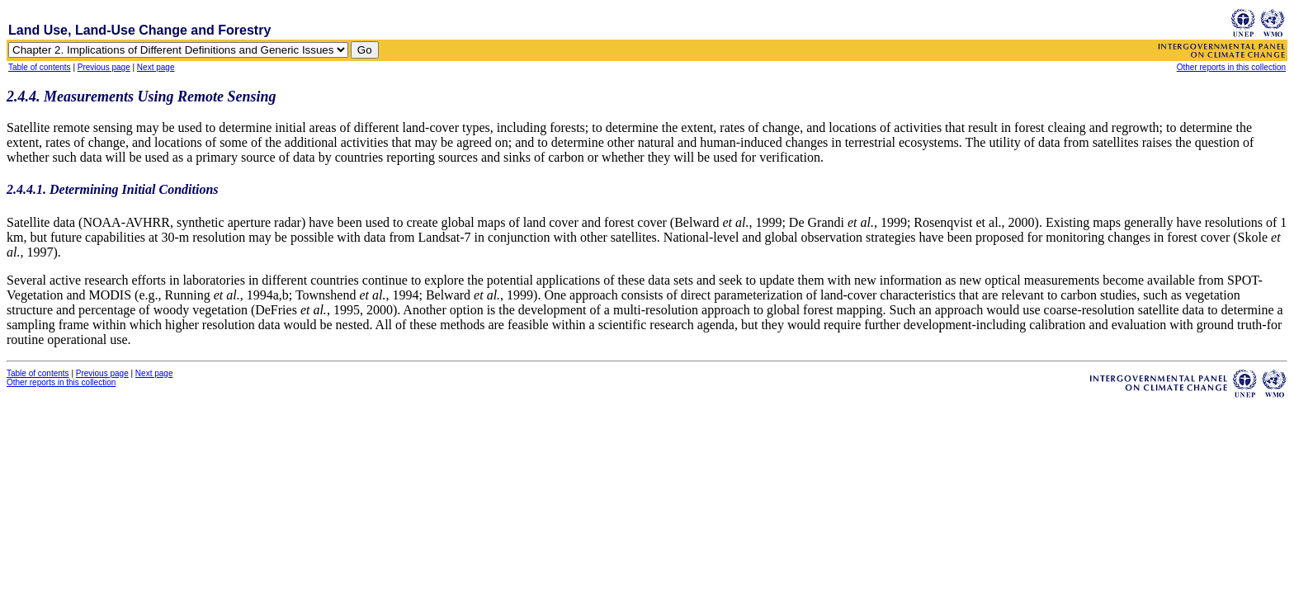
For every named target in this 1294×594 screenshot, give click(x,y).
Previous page (104, 67)
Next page (156, 67)
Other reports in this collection (1231, 67)
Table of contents (39, 67)
